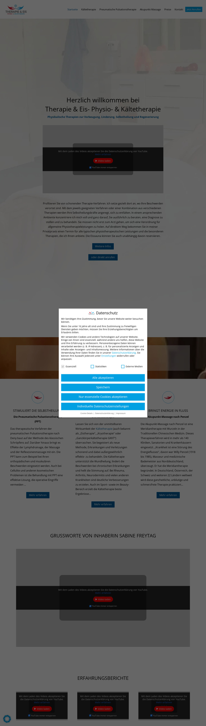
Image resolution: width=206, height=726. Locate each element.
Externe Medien (132, 360)
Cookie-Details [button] (86, 408)
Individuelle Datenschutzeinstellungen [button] (103, 401)
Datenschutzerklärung (124, 347)
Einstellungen (108, 350)
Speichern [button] (103, 382)
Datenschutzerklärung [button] (104, 408)
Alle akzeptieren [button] (103, 372)
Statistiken (99, 360)
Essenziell (68, 360)
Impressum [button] (121, 408)
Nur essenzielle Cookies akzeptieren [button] (103, 391)
